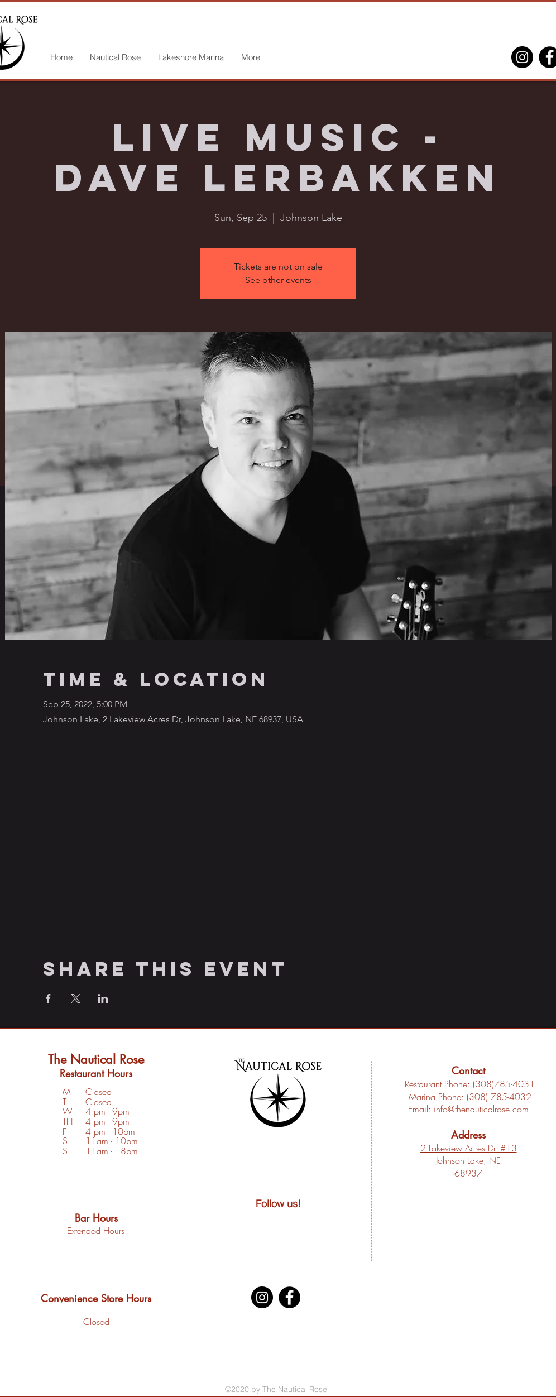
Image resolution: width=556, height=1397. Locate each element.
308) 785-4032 (500, 1097)
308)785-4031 (505, 1084)
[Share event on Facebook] (48, 998)
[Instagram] (522, 57)
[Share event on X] (75, 998)
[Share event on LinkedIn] (103, 998)
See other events (278, 280)
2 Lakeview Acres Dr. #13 (468, 1148)
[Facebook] (289, 1297)
